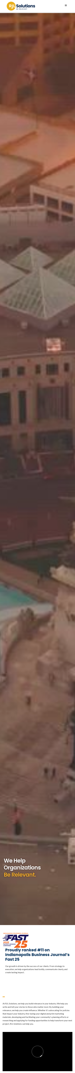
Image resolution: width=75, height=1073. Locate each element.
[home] (20, 6)
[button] (66, 5)
